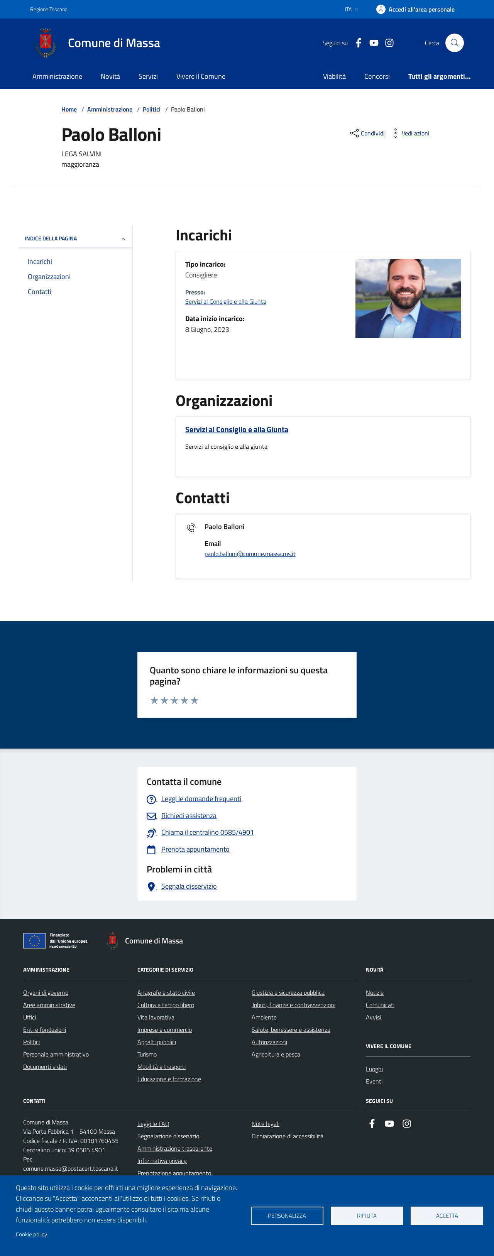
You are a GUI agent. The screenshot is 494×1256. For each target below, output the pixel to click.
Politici (152, 109)
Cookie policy (31, 1234)
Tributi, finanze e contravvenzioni (293, 1004)
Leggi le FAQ (153, 1123)
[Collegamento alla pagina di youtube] (371, 43)
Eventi (374, 1081)
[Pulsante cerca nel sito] (454, 43)
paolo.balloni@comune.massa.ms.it (250, 553)
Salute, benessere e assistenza (291, 1029)
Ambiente (264, 1017)
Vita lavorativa (155, 1017)
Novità (110, 76)
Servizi (148, 76)
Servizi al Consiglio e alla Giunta (225, 301)
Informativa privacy (162, 1160)
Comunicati (380, 1004)
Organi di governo (45, 992)
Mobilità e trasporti (161, 1066)
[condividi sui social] (366, 133)
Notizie (375, 992)
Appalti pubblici (156, 1041)
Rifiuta (367, 1215)
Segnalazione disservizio (168, 1136)
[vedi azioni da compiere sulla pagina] (409, 133)
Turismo (147, 1054)
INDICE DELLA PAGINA (75, 238)
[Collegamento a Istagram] (386, 43)
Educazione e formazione (169, 1079)
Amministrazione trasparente (174, 1148)
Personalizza (287, 1215)
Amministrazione (57, 76)
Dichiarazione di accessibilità (287, 1136)
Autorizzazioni (269, 1041)
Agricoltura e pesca (276, 1054)
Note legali (265, 1123)
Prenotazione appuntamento (174, 1173)
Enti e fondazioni (44, 1029)
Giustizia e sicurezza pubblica (288, 992)
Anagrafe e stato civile (166, 992)
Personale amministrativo (56, 1054)
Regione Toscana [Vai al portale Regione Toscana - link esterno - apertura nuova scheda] (49, 9)
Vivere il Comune (200, 76)
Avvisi (373, 1017)
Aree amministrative (49, 1004)
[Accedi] (415, 9)
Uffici (29, 1017)
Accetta (447, 1215)
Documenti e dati (45, 1066)
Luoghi (374, 1068)
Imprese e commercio (164, 1029)
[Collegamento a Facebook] (355, 43)
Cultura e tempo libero (165, 1004)
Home (69, 109)
